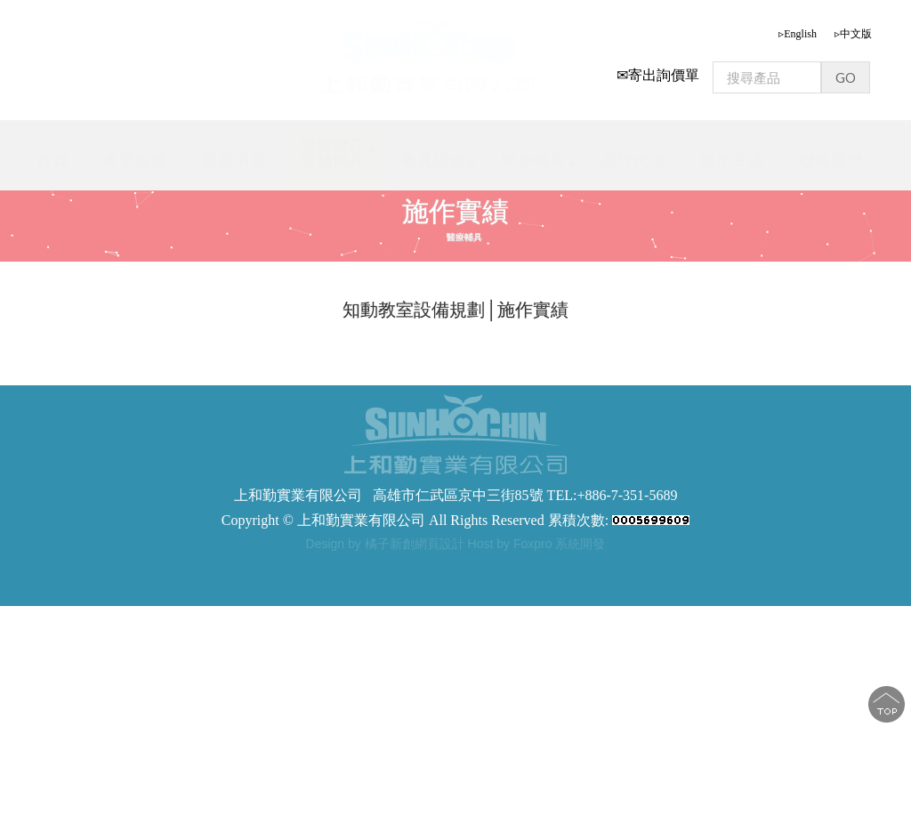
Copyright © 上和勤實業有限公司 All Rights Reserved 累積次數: (455, 520)
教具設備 (433, 160)
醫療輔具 (534, 160)
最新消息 (234, 160)
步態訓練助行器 (424, 567)
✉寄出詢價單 (658, 75)
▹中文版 (853, 34)
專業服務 (135, 160)
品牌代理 (633, 160)
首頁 (52, 160)
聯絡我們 (831, 160)
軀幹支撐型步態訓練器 (534, 567)
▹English (797, 34)
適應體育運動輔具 (333, 152)
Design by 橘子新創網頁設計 (387, 544)
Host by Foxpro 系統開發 (537, 544)
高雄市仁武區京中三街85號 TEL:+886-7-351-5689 (525, 495)
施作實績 (732, 160)
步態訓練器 (280, 567)
